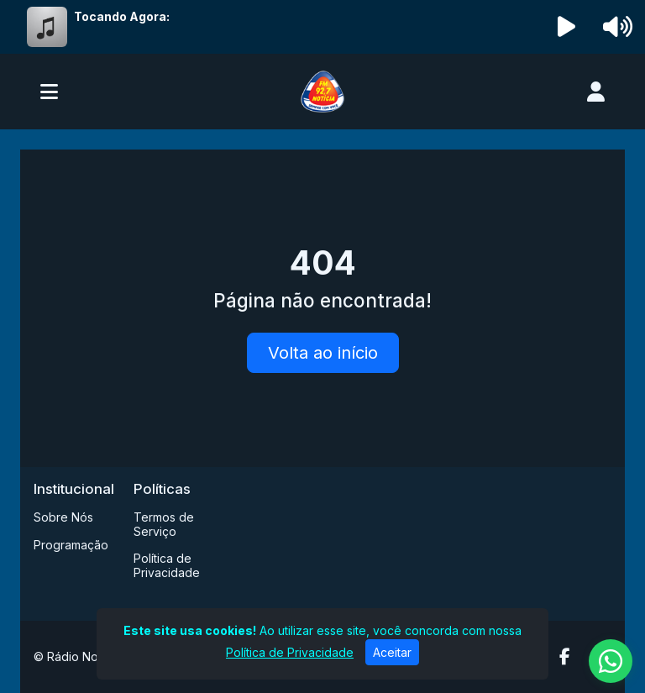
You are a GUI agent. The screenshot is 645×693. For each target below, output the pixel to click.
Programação (71, 545)
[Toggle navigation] (49, 91)
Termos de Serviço (164, 524)
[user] (596, 91)
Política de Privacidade (167, 565)
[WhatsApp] (610, 661)
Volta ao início (323, 353)
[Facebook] (564, 657)
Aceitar (392, 652)
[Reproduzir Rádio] (567, 27)
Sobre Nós (63, 517)
